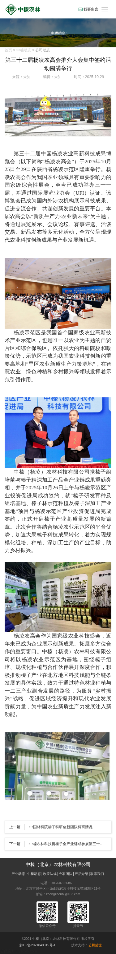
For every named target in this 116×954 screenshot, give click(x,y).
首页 (8, 50)
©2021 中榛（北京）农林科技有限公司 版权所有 (58, 938)
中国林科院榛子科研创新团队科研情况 (60, 827)
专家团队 (65, 874)
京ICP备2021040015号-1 (37, 945)
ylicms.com (28, 951)
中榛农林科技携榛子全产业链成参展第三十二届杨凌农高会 (68, 844)
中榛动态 (23, 50)
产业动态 (18, 874)
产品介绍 (81, 874)
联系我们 (97, 874)
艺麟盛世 (95, 945)
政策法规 (50, 874)
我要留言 (88, 9)
